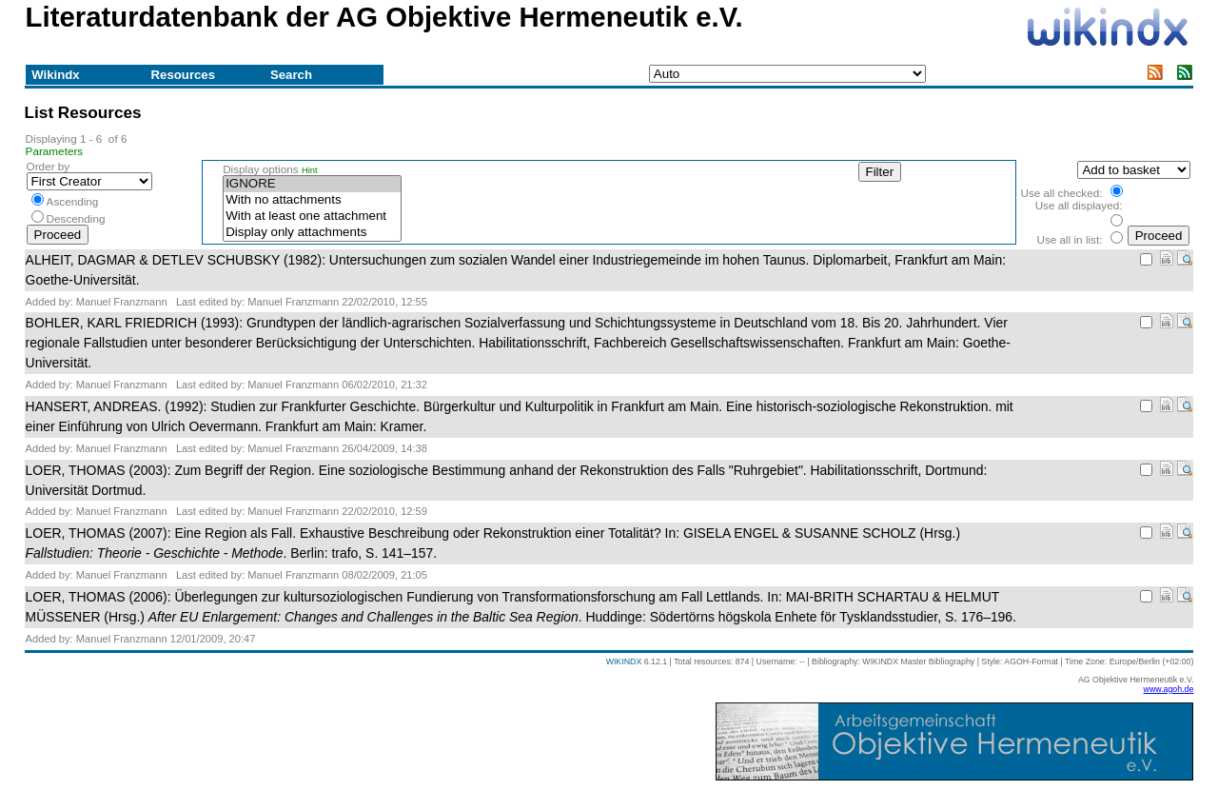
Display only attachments (312, 233)
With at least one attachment (312, 216)
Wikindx (55, 75)
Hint (310, 170)
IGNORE (312, 184)
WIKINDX (624, 661)
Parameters (55, 151)
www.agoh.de (1169, 689)
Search (291, 75)
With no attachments (312, 200)
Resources (183, 75)
